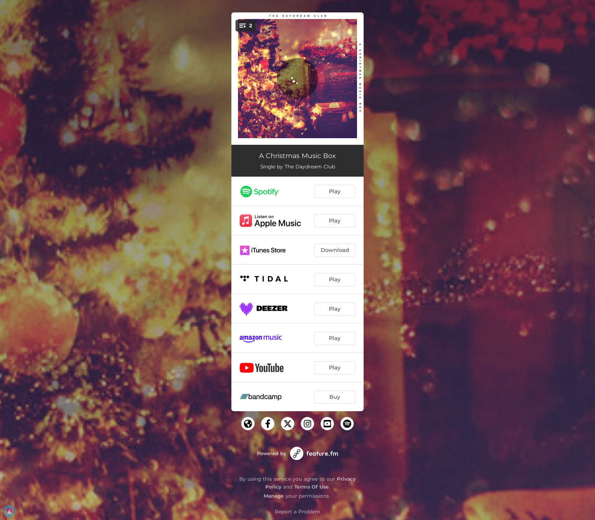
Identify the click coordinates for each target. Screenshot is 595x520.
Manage (274, 496)
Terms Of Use (311, 487)
